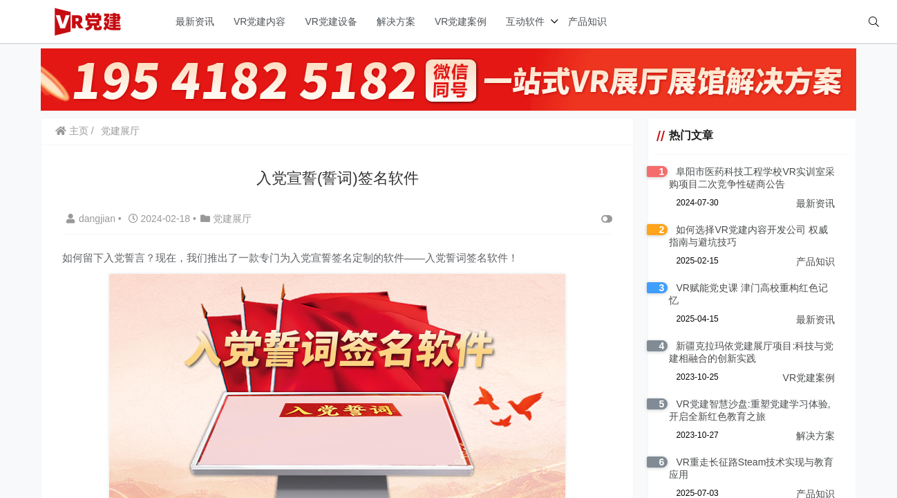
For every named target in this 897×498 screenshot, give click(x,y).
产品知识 (587, 21)
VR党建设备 (331, 21)
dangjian (92, 218)
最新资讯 (195, 21)
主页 (71, 130)
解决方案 (396, 21)
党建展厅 (120, 130)
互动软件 (525, 21)
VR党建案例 (461, 21)
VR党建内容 (259, 21)
